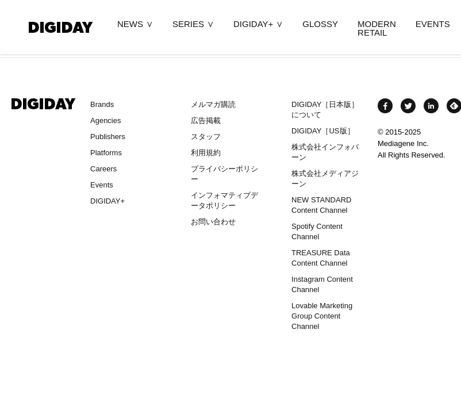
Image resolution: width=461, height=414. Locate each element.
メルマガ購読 (213, 104)
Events (101, 185)
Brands (102, 104)
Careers (103, 168)
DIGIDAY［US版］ (322, 130)
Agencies (105, 120)
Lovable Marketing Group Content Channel (321, 316)
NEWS (130, 24)
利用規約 (206, 152)
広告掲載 (206, 120)
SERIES (188, 24)
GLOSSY (320, 24)
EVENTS (433, 24)
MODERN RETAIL (377, 28)
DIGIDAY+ (253, 24)
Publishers (107, 136)
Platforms (106, 152)
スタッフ (206, 136)
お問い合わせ (213, 221)
